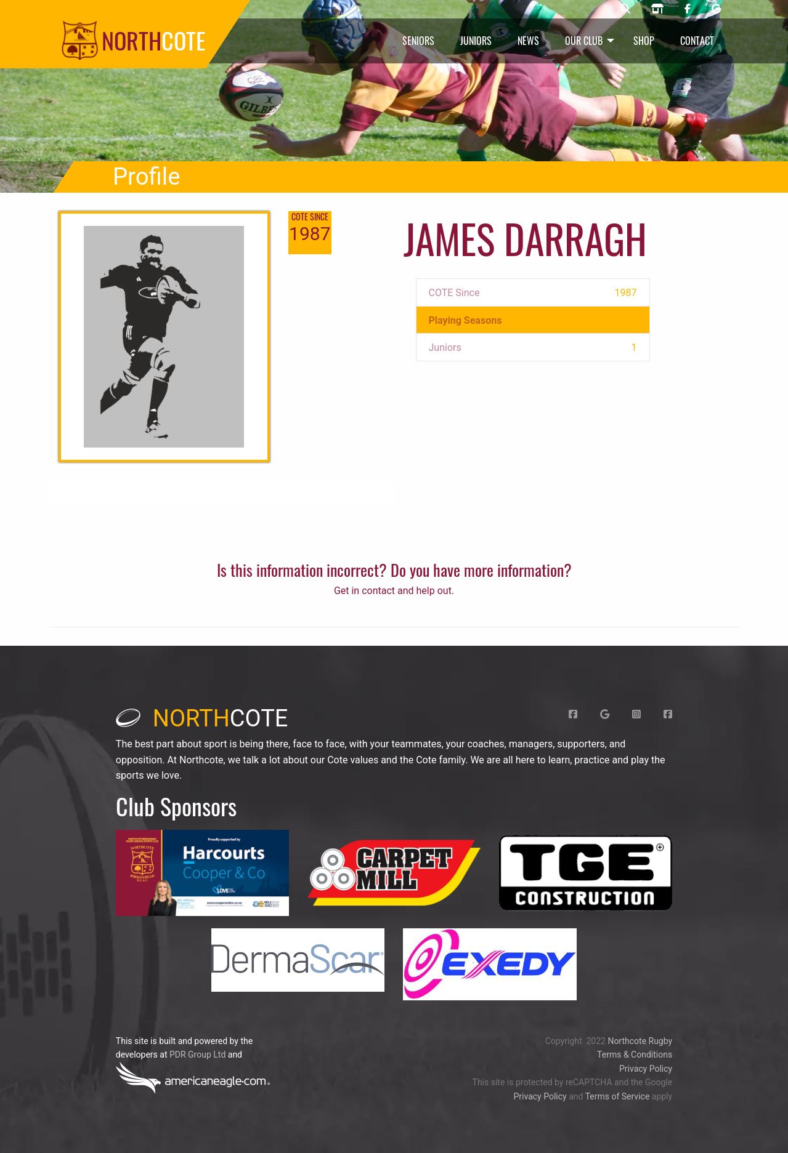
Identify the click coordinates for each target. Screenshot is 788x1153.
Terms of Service (617, 1096)
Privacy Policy (645, 1069)
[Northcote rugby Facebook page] (687, 9)
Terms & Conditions (634, 1054)
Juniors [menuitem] (476, 40)
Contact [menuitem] (697, 40)
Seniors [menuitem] (418, 40)
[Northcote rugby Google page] (716, 9)
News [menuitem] (528, 40)
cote (202, 718)
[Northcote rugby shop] (657, 9)
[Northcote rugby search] (625, 9)
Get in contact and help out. (394, 591)
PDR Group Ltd (197, 1054)
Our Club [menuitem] (584, 40)
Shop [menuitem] (643, 40)
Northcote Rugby (639, 1041)
